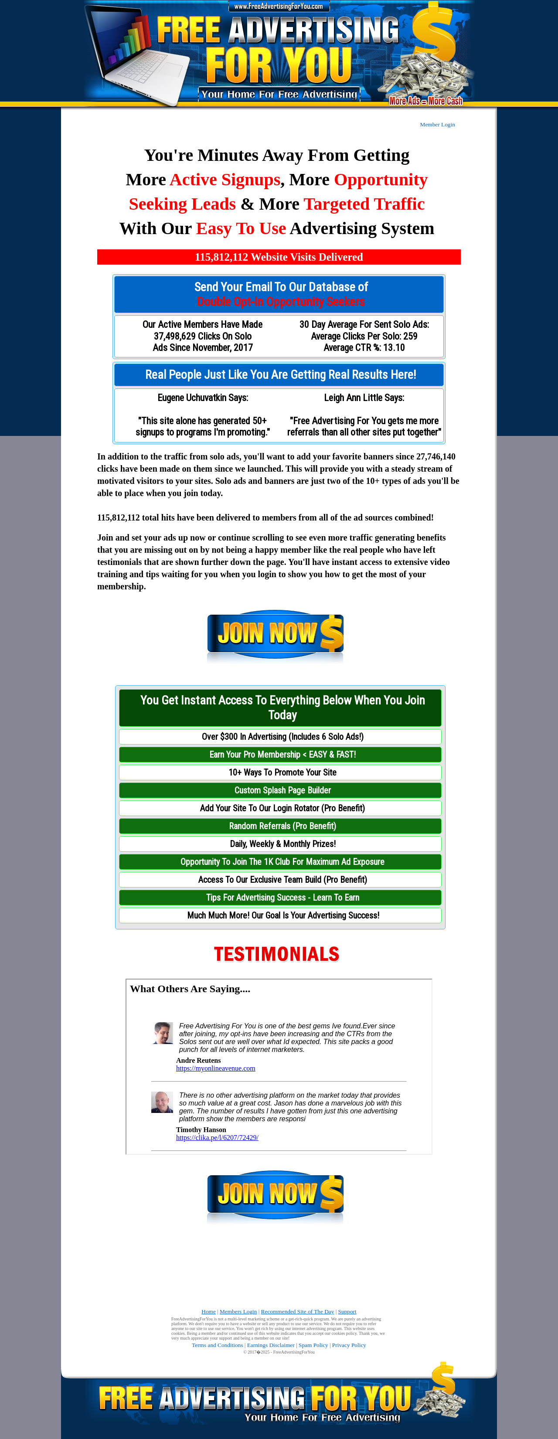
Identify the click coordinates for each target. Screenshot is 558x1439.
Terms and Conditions (217, 1345)
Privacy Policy (349, 1345)
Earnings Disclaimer (271, 1345)
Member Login (437, 124)
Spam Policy (313, 1345)
